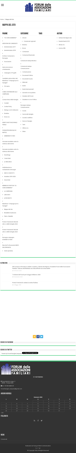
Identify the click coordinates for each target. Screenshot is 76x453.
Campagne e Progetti (10, 73)
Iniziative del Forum (27, 96)
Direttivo (6, 113)
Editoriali (24, 82)
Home (2, 19)
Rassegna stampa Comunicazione (26, 106)
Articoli (24, 38)
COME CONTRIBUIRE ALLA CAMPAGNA (9, 93)
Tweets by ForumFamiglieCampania (11, 353)
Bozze (24, 48)
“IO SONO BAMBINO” (10, 38)
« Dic (2, 412)
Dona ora (7, 117)
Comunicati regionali (30, 41)
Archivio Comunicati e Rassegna (8, 57)
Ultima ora (25, 128)
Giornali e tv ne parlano (29, 92)
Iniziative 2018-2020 (10, 176)
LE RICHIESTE (8, 198)
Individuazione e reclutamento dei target (9, 168)
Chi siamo (7, 86)
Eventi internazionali (28, 89)
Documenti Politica (27, 75)
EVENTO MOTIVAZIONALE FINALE (9, 123)
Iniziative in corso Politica (29, 99)
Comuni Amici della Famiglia (10, 99)
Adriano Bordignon (64, 38)
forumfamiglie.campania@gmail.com (11, 389)
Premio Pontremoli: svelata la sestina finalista (25, 282)
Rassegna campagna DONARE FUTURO (8, 238)
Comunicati (25, 51)
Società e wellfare (27, 117)
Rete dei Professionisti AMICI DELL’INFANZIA (10, 246)
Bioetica (24, 44)
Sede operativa (8, 251)
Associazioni (7, 61)
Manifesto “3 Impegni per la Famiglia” (10, 205)
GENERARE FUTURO (9, 136)
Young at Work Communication (42, 445)
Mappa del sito (8, 209)
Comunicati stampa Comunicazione (26, 67)
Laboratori (7, 194)
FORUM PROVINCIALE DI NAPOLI (9, 131)
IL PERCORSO (8, 162)
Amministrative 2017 (10, 47)
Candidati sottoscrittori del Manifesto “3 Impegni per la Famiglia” (10, 80)
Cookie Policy (8, 106)
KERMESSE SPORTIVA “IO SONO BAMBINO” (9, 186)
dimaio (61, 44)
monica (61, 48)
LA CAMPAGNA (8, 191)
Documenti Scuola (27, 79)
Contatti (6, 103)
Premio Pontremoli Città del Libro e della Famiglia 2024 (10, 223)
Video (24, 131)
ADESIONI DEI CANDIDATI (10, 43)
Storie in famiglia (27, 121)
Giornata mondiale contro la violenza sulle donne (10, 142)
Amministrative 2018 (10, 50)
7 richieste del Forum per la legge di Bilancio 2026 (26, 274)
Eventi (24, 85)
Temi (23, 124)
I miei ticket (7, 158)
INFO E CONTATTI (9, 173)
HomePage (7, 155)
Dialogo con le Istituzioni (11, 110)
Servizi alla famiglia (27, 114)
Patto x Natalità (8, 216)
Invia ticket (7, 180)
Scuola (24, 110)
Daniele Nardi (62, 41)
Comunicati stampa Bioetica (28, 60)
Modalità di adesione (10, 212)
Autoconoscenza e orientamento (7, 68)
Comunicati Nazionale (28, 55)
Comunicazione (26, 72)
